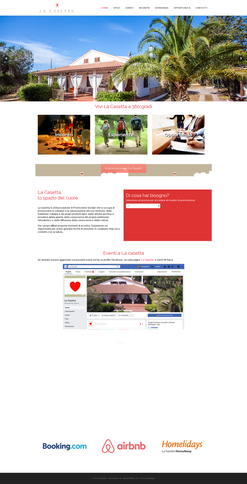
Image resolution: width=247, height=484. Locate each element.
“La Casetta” (147, 259)
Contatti (202, 7)
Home (105, 7)
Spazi (117, 7)
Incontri (144, 7)
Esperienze (162, 7)
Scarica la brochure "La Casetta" (123, 168)
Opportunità (182, 7)
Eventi (130, 7)
